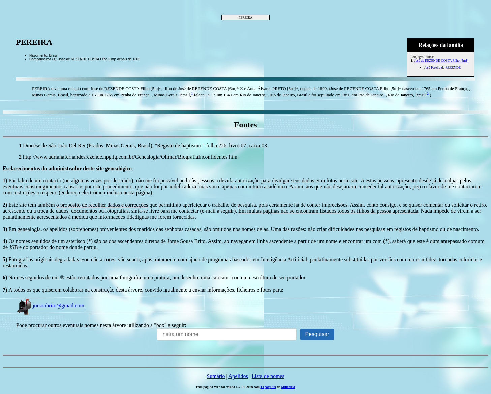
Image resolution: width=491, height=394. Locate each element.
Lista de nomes (268, 376)
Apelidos (238, 376)
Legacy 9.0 (268, 387)
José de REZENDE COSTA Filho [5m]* (441, 60)
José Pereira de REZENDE (442, 67)
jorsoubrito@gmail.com (50, 305)
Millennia (288, 387)
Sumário (216, 376)
